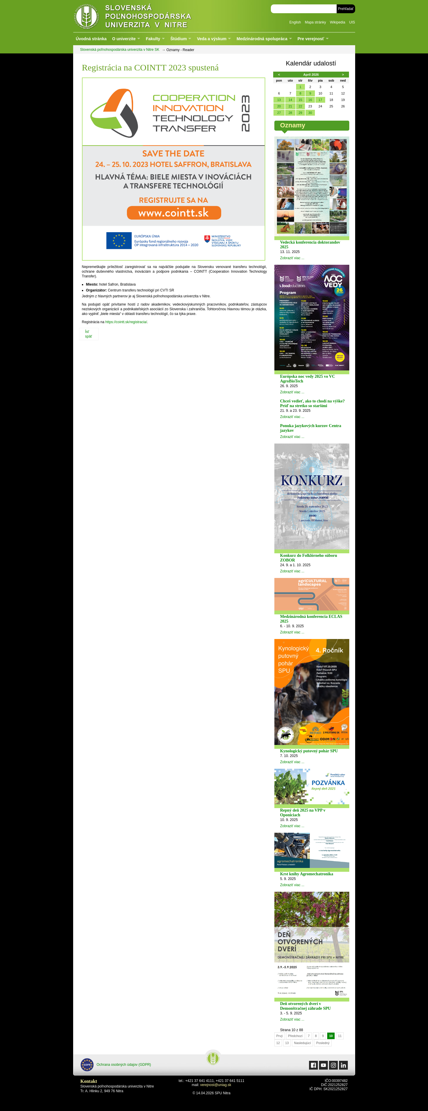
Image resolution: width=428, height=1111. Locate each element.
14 (290, 100)
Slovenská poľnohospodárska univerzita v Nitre (145, 16)
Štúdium (178, 38)
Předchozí (295, 1036)
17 (320, 100)
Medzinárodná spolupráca (261, 38)
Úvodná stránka (91, 38)
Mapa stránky (315, 22)
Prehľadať (346, 9)
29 (300, 112)
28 (290, 112)
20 (279, 106)
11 (340, 1036)
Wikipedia (337, 22)
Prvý (279, 1036)
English (295, 22)
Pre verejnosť (311, 38)
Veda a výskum (211, 38)
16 (310, 100)
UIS (352, 22)
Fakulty (153, 38)
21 (290, 106)
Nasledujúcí (302, 1043)
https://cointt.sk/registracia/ (126, 322)
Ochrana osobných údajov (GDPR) (115, 1064)
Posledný (322, 1043)
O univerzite (124, 38)
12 (278, 1043)
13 (279, 100)
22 (300, 106)
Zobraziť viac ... (292, 258)
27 (279, 112)
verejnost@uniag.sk (215, 1085)
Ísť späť (88, 334)
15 (300, 100)
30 (310, 112)
